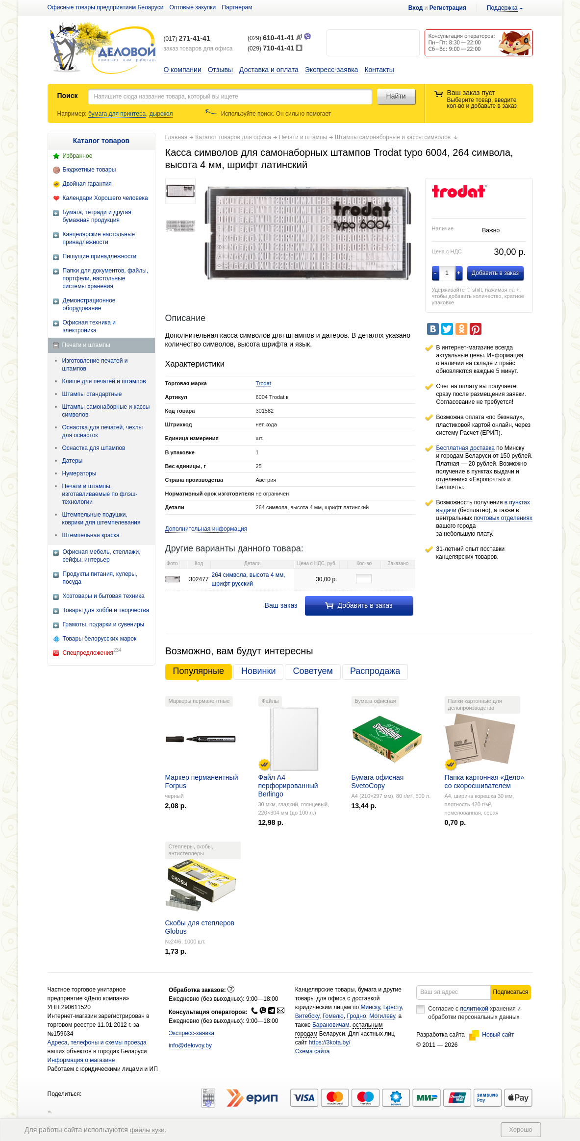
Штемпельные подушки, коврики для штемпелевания (101, 518)
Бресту (392, 1007)
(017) (187, 38)
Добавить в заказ (359, 605)
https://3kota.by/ (330, 1042)
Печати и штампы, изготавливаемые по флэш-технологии (100, 494)
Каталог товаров (101, 141)
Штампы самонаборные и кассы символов (106, 410)
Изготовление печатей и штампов (95, 364)
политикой (474, 1008)
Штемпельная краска (91, 535)
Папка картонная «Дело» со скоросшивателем (484, 781)
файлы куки (147, 1130)
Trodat (263, 383)
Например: (72, 113)
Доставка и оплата (269, 70)
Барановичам (330, 1024)
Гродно (356, 1016)
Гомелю (333, 1016)
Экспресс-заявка (331, 70)
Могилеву (382, 1016)
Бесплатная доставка (465, 448)
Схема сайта (312, 1051)
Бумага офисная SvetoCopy (378, 781)
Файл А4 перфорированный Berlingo (288, 785)
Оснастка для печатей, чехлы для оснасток (102, 431)
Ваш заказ (281, 605)
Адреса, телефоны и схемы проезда (97, 1042)
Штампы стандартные (92, 394)
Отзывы (220, 70)
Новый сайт (491, 1034)
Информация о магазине (81, 1060)
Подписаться (511, 992)
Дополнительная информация (206, 528)
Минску (370, 1007)
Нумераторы (79, 473)
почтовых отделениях (503, 518)
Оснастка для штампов (94, 448)
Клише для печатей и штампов (104, 381)
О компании (183, 70)
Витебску (307, 1016)
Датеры (72, 460)
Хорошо (520, 1129)
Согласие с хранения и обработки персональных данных (474, 1012)
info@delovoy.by (190, 1045)
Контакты (379, 70)
